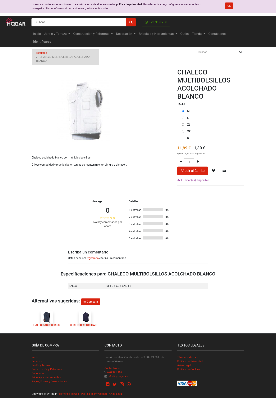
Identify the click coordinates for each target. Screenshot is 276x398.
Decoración (38, 373)
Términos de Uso (187, 357)
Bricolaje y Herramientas (46, 377)
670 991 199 (114, 372)
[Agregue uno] (197, 161)
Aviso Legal (184, 365)
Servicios (37, 361)
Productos (41, 52)
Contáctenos (112, 368)
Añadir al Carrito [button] (193, 171)
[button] (214, 171)
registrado (93, 258)
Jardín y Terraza (41, 365)
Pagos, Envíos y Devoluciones (49, 381)
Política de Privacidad (190, 361)
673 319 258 (156, 22)
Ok (229, 5)
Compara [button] (91, 301)
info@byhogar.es (118, 376)
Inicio (35, 357)
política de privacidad (129, 4)
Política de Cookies (188, 369)
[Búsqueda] (240, 52)
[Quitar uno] (180, 161)
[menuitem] (37, 34)
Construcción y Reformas (47, 369)
